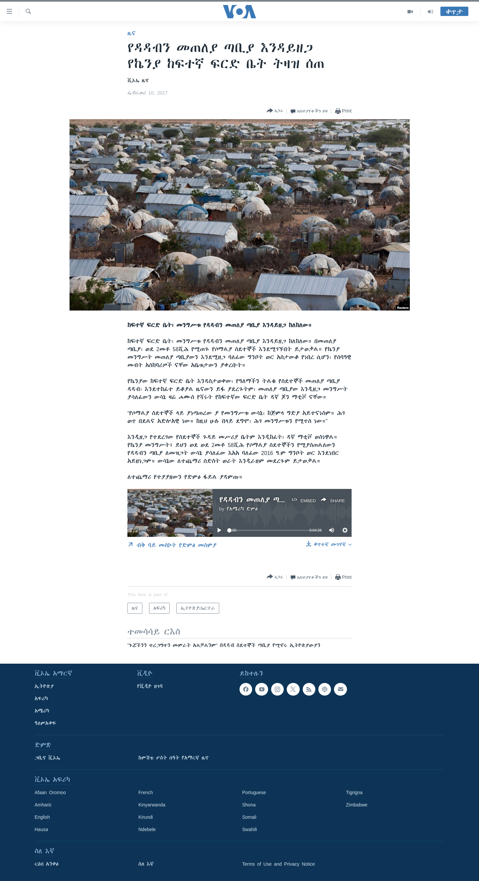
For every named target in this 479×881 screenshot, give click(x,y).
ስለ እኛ (146, 864)
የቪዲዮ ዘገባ (150, 686)
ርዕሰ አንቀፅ (47, 864)
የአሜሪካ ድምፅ (242, 509)
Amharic (43, 805)
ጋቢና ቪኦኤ (47, 758)
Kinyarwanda (151, 805)
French (145, 792)
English (42, 817)
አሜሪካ (42, 711)
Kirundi (145, 817)
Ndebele (147, 829)
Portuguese (254, 792)
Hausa (41, 829)
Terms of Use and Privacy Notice (278, 864)
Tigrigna (354, 792)
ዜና (131, 33)
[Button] (275, 111)
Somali (249, 817)
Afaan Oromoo (50, 792)
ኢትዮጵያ (44, 686)
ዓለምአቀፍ (45, 723)
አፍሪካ (41, 699)
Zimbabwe (357, 805)
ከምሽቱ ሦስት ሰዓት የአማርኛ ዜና (173, 758)
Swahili (249, 829)
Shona (248, 805)
